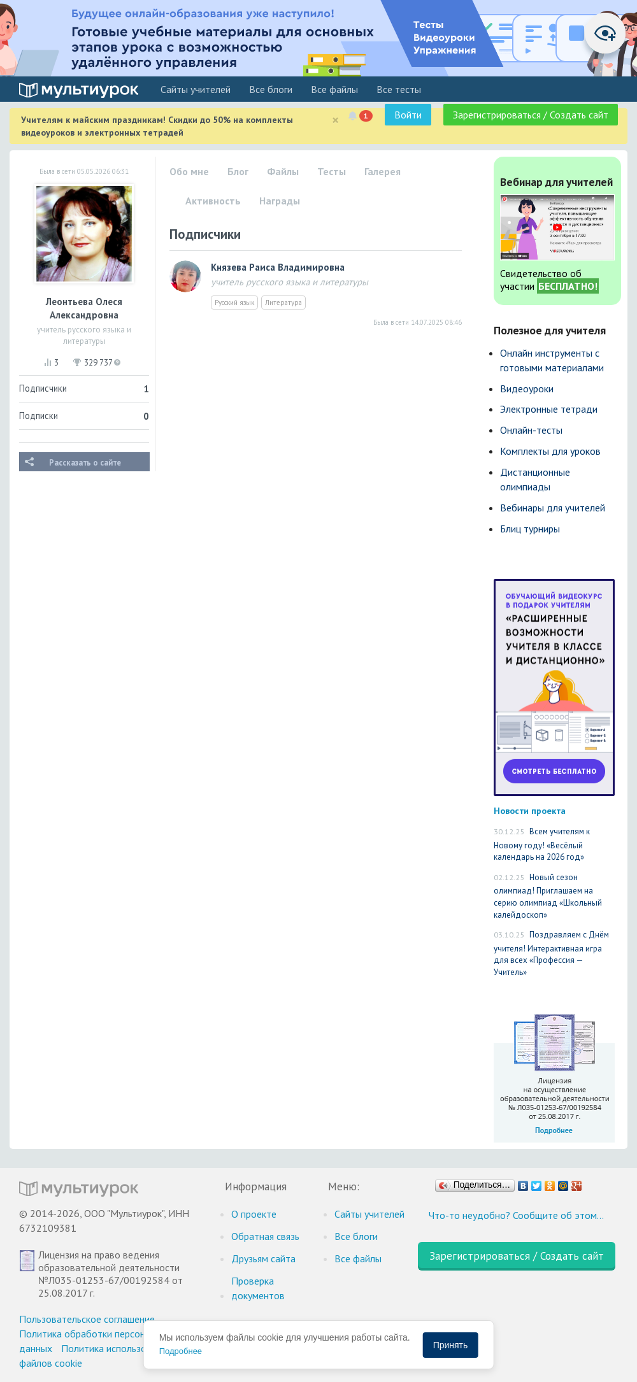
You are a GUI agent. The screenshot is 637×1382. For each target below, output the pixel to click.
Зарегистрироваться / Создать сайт (530, 114)
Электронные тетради (549, 408)
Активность (213, 200)
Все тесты (398, 89)
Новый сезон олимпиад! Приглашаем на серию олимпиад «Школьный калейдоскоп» (548, 896)
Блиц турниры (530, 528)
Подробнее (180, 1351)
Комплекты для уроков (550, 451)
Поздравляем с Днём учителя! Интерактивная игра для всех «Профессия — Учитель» (551, 953)
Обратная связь (265, 1236)
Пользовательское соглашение (87, 1319)
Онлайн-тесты (531, 430)
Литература (283, 302)
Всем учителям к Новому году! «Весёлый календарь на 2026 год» (542, 844)
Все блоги (270, 89)
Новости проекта (530, 810)
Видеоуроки (527, 388)
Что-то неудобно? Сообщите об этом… (516, 1215)
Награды (279, 200)
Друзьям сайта (263, 1258)
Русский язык (234, 302)
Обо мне (189, 171)
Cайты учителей (196, 89)
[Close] (335, 120)
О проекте (253, 1213)
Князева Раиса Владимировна (278, 267)
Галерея (382, 171)
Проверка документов (258, 1288)
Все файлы (334, 89)
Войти (408, 114)
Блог (237, 171)
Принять (450, 1345)
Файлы (283, 171)
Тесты (331, 171)
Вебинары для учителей (552, 507)
